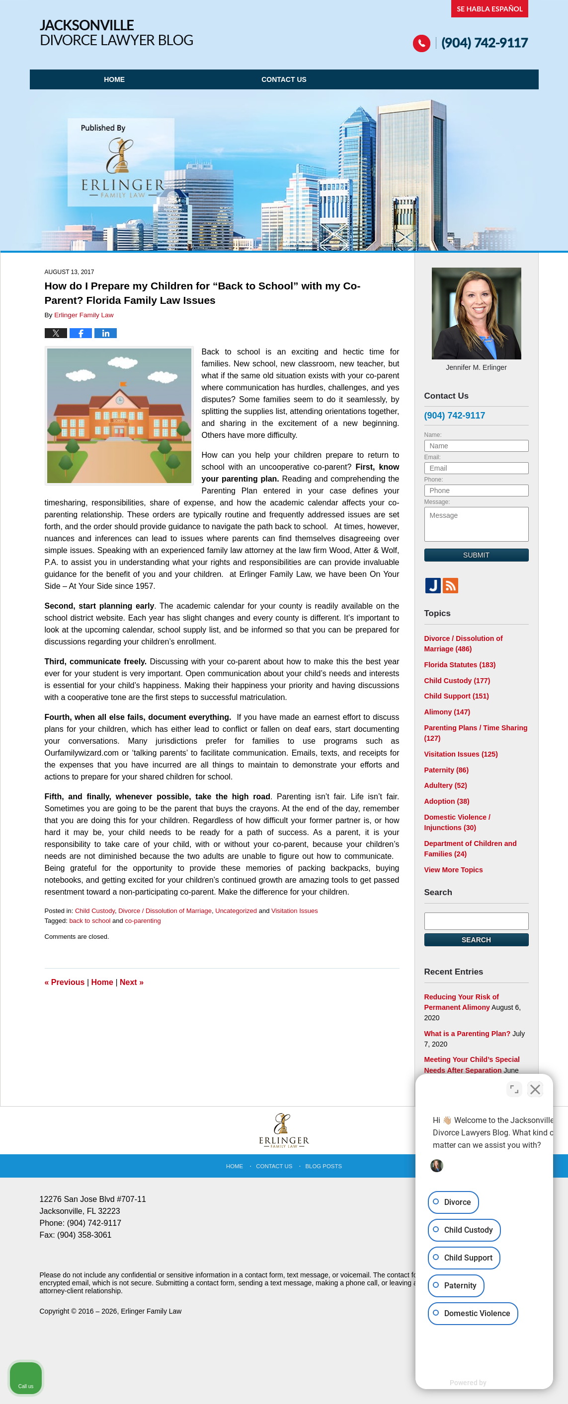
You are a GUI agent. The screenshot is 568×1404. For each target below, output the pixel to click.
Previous (65, 982)
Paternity (446, 768)
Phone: (433, 479)
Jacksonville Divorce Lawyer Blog (116, 32)
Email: (432, 457)
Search (476, 937)
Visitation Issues (294, 910)
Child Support (456, 696)
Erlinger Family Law (151, 1308)
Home (114, 79)
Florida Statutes (459, 664)
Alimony (447, 711)
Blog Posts (323, 1163)
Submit (476, 555)
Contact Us (284, 79)
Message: (437, 501)
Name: (433, 434)
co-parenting (143, 920)
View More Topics (453, 867)
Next (132, 982)
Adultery (445, 784)
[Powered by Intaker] (483, 1383)
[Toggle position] (514, 1087)
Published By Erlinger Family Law (471, 26)
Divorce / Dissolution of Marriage (165, 910)
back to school (89, 920)
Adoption (446, 800)
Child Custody (95, 910)
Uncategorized (236, 910)
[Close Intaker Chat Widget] (535, 1087)
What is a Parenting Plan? (467, 1031)
